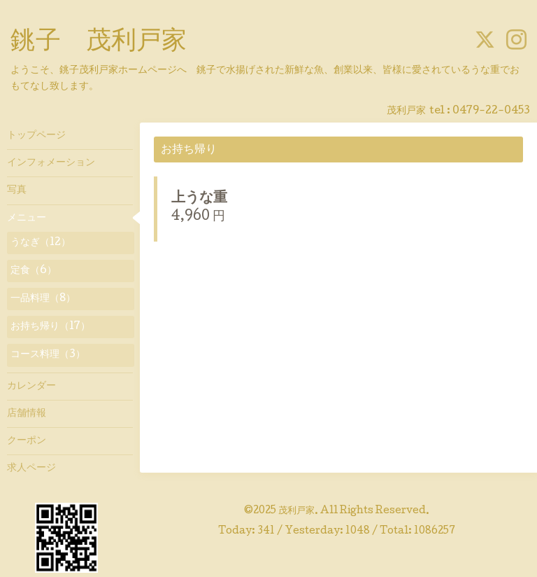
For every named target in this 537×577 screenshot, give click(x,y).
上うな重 (199, 199)
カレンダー (31, 386)
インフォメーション (51, 163)
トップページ (36, 135)
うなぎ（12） (40, 243)
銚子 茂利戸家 (98, 43)
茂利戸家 (296, 511)
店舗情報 (26, 413)
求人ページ (31, 468)
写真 (17, 190)
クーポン (26, 441)
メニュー (26, 218)
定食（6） (33, 271)
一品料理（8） (43, 299)
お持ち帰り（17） (50, 327)
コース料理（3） (47, 355)
